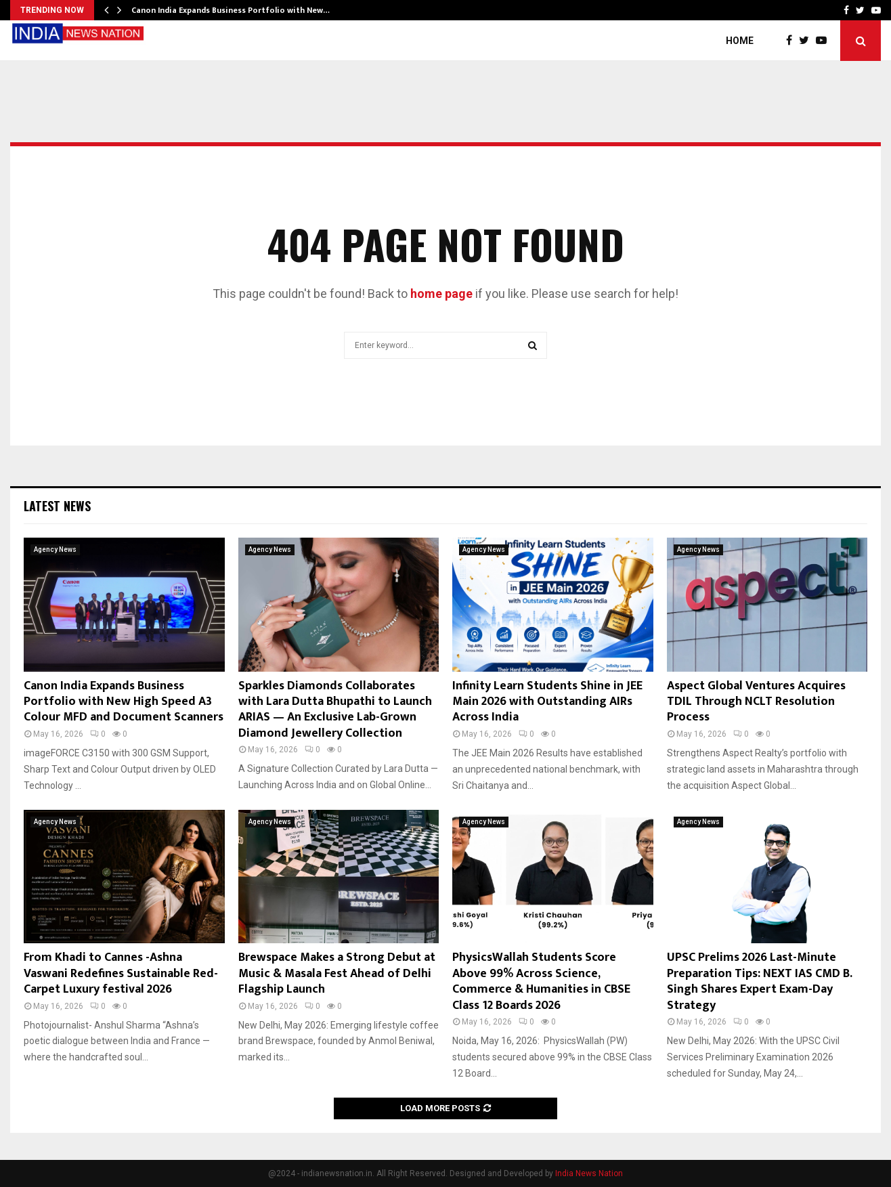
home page (441, 293)
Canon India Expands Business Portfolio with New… (230, 10)
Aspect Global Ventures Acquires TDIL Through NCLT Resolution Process (756, 702)
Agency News (55, 549)
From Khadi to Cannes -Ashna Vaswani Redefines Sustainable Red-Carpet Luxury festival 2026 (121, 973)
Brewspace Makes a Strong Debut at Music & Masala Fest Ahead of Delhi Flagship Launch (336, 973)
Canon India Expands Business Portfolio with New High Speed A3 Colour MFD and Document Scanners (123, 702)
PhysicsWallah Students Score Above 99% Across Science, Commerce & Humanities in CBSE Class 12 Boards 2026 (541, 981)
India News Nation (589, 1173)
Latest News (57, 506)
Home (740, 40)
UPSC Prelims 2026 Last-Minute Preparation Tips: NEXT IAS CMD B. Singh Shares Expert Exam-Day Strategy (759, 981)
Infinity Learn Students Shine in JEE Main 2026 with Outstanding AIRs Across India (547, 702)
